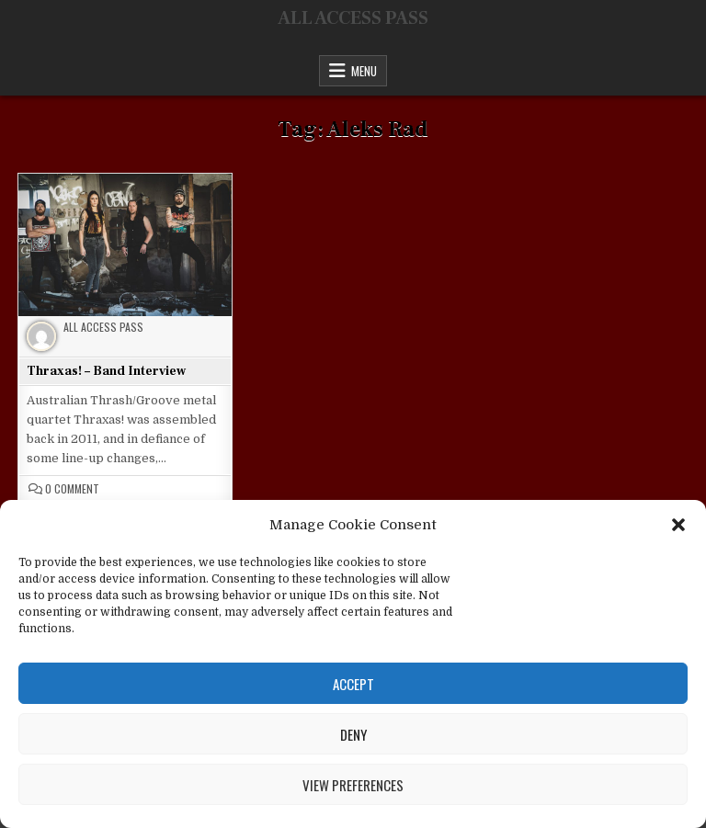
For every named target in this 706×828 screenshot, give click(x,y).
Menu (364, 71)
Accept (353, 684)
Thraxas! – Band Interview (106, 371)
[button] (678, 525)
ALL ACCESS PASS (353, 18)
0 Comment (72, 488)
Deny (353, 734)
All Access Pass (103, 327)
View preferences (353, 785)
